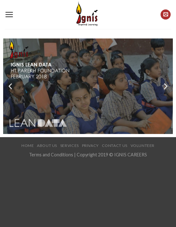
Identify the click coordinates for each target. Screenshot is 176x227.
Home (27, 145)
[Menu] (9, 14)
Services (69, 145)
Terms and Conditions (51, 154)
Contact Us (114, 145)
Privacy (90, 145)
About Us (47, 145)
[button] (10, 86)
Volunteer (143, 145)
